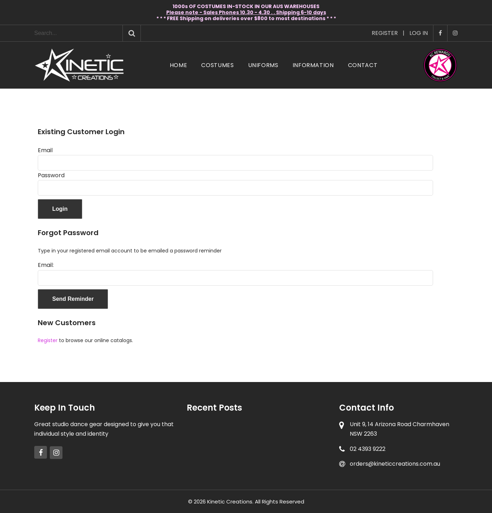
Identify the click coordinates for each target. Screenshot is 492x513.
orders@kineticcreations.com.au (395, 464)
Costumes (217, 65)
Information (313, 65)
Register (385, 33)
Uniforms (263, 65)
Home (178, 65)
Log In (418, 33)
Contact (362, 65)
